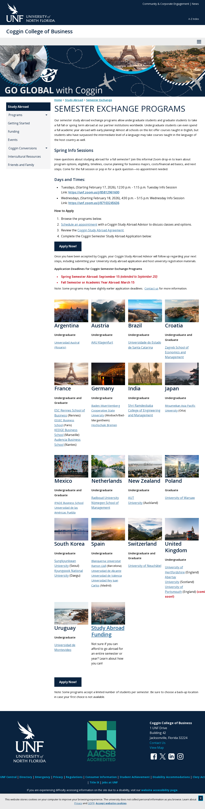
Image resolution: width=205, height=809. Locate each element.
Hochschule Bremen (104, 425)
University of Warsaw (180, 498)
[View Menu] (199, 41)
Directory (25, 777)
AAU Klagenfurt (102, 342)
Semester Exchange (99, 100)
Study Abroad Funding (107, 631)
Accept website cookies (111, 803)
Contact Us (158, 743)
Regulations (74, 777)
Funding (13, 132)
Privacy (78, 803)
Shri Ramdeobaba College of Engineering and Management (144, 410)
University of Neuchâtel (144, 566)
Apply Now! (68, 246)
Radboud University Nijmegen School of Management (105, 503)
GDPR (91, 803)
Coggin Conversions (22, 148)
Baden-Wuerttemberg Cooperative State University (105, 410)
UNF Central (8, 777)
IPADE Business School (68, 503)
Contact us (151, 288)
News (195, 4)
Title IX (94, 782)
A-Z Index (193, 19)
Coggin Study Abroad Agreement (100, 230)
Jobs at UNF (110, 782)
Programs (15, 115)
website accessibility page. (159, 790)
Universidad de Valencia (106, 575)
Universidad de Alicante (106, 571)
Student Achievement (135, 777)
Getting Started (19, 123)
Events (13, 140)
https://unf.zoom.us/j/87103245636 (93, 203)
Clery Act (199, 777)
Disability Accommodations (171, 777)
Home (58, 100)
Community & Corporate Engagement (166, 4)
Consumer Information (101, 777)
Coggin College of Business (39, 31)
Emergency (42, 777)
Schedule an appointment (79, 225)
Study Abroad (18, 107)
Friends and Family (21, 165)
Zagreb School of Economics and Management (177, 352)
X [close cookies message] (201, 798)
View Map (157, 747)
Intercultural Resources (24, 157)
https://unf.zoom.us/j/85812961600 (93, 192)
